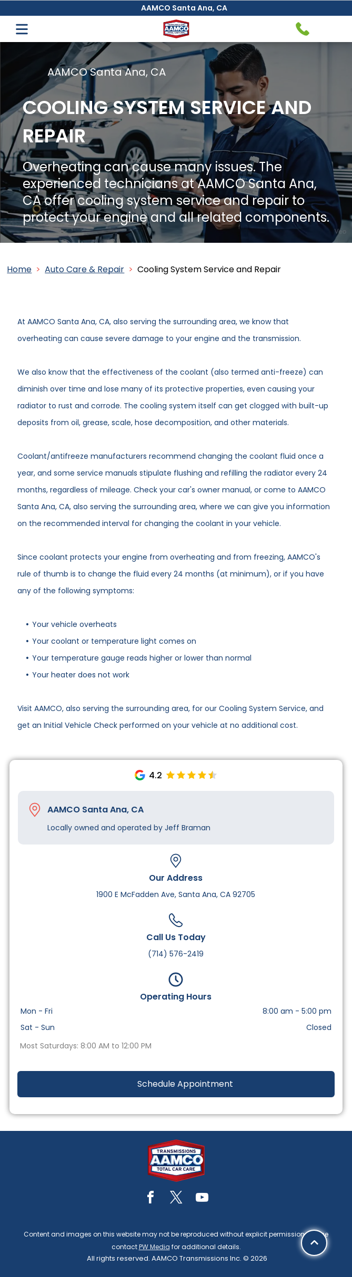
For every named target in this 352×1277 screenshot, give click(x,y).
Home (19, 269)
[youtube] (202, 1199)
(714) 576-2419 (176, 954)
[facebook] (150, 1199)
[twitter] (176, 1199)
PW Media (154, 1246)
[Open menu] (21, 29)
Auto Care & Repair (84, 269)
